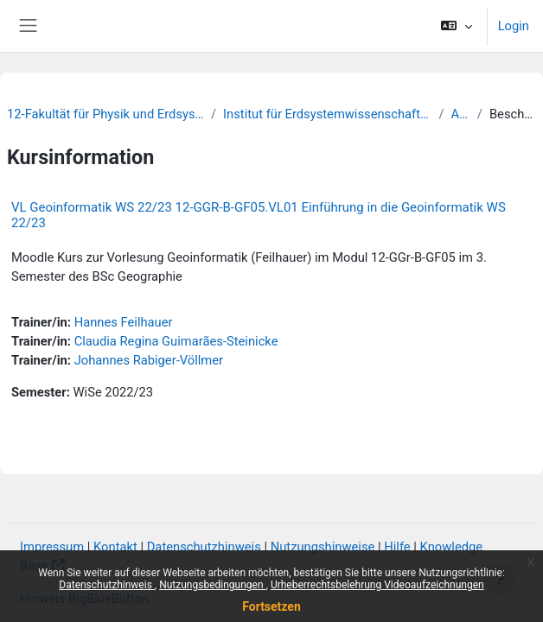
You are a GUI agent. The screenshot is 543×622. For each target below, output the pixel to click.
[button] (456, 26)
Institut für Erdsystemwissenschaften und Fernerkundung (327, 114)
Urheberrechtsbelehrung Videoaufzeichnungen (377, 585)
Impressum (52, 547)
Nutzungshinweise (323, 547)
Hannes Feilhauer (123, 322)
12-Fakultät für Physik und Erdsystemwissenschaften (105, 114)
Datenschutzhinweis (107, 585)
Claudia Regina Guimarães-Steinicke (176, 341)
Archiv (460, 114)
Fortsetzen (271, 606)
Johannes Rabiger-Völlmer (148, 360)
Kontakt (115, 547)
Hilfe (397, 547)
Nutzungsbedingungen (212, 585)
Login (513, 26)
